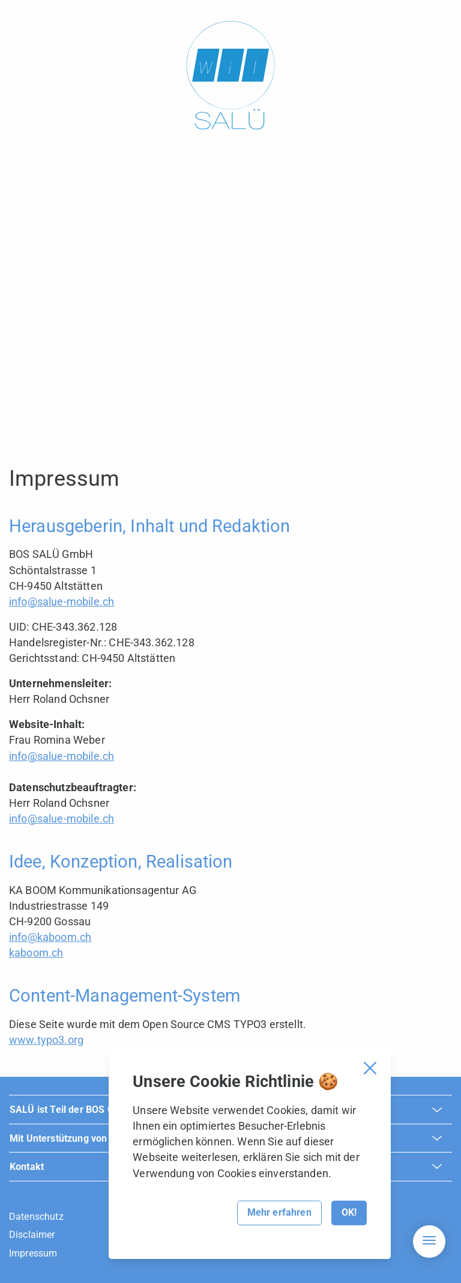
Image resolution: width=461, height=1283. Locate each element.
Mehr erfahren (279, 1212)
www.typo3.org (46, 1039)
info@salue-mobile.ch (61, 601)
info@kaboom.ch (50, 937)
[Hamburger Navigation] (429, 1241)
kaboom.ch (36, 952)
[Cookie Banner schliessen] (370, 1068)
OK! (349, 1212)
